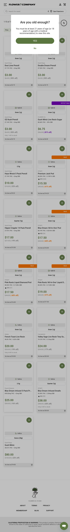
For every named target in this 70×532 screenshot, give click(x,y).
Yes (35, 40)
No (35, 48)
